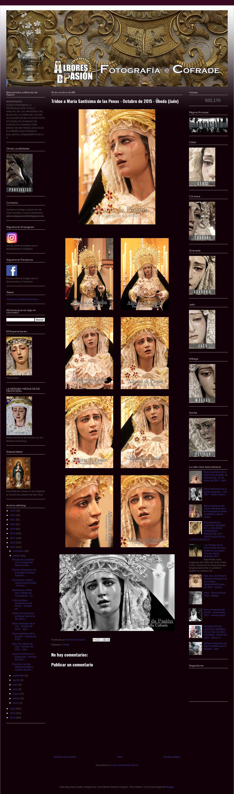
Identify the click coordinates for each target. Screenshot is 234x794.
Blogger (170, 787)
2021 (13, 519)
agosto (17, 680)
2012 (13, 717)
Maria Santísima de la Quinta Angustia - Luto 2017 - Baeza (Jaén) (215, 492)
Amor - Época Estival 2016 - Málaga (215, 594)
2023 (13, 510)
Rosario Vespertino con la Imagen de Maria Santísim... (24, 572)
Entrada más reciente (65, 756)
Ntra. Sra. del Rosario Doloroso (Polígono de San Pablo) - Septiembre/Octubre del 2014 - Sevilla (215, 581)
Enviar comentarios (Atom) (124, 765)
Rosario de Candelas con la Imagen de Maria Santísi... (23, 562)
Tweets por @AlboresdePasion (22, 299)
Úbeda (65, 644)
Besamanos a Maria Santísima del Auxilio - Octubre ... (24, 583)
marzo (16, 693)
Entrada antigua (171, 756)
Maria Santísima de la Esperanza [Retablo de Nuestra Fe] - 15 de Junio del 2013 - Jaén (216, 476)
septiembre (19, 675)
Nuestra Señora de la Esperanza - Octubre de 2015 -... (24, 657)
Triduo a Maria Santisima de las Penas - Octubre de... (22, 604)
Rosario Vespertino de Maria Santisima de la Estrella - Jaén (215, 646)
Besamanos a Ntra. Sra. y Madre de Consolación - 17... (23, 593)
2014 (13, 708)
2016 (13, 542)
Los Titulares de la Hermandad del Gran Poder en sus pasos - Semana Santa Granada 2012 (215, 551)
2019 (13, 528)
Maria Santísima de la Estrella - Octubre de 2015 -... (24, 636)
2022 (13, 515)
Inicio (120, 756)
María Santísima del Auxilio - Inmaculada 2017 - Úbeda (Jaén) (214, 612)
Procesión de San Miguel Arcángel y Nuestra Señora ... (23, 667)
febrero (17, 698)
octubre (17, 555)
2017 (13, 538)
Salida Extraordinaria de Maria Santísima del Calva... (23, 616)
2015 (13, 547)
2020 (13, 524)
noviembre (18, 551)
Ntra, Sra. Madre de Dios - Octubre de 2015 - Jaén (22, 646)
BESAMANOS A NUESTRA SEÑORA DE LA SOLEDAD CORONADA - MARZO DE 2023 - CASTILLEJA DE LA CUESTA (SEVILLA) (207, 531)
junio (15, 689)
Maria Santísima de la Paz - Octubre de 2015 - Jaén (23, 626)
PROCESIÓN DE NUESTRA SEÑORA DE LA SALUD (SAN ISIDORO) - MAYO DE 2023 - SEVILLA (215, 632)
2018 (13, 533)
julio (15, 684)
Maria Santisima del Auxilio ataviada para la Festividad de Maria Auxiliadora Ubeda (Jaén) (215, 511)
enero (16, 702)
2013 (13, 713)
